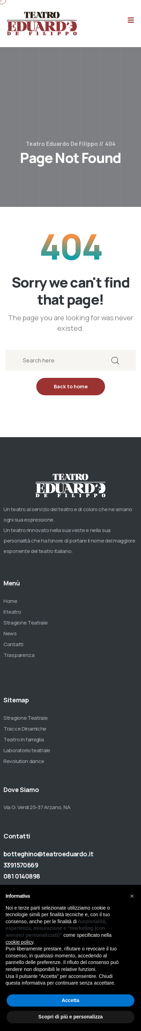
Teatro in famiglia (23, 739)
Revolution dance (23, 761)
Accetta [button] (71, 1000)
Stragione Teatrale (25, 622)
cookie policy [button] (19, 942)
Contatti (13, 644)
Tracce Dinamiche (24, 728)
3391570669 (20, 865)
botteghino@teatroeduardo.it (48, 854)
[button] (132, 896)
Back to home (71, 386)
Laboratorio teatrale (26, 750)
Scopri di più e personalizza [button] (70, 1016)
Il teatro (12, 611)
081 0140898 (21, 876)
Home (10, 601)
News (10, 633)
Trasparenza (19, 655)
